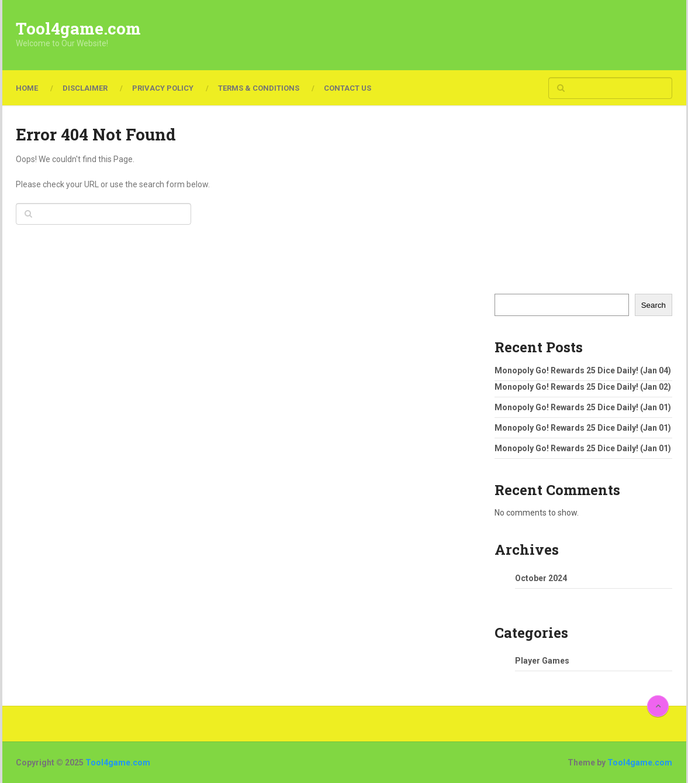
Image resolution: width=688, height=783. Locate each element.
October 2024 (541, 578)
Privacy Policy (162, 88)
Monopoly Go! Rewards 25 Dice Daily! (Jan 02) (583, 387)
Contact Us (347, 88)
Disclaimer (85, 88)
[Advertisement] (459, 35)
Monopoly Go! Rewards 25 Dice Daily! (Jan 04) (583, 370)
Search (653, 305)
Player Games (542, 660)
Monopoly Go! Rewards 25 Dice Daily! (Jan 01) (583, 407)
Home (27, 88)
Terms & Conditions (258, 88)
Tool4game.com (78, 28)
